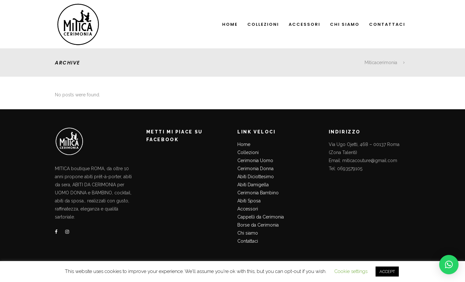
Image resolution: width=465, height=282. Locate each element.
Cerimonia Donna (255, 168)
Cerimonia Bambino (258, 192)
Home (243, 144)
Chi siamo (247, 233)
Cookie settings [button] (350, 271)
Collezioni (248, 152)
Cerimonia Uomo (255, 160)
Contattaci (247, 241)
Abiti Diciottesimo (255, 176)
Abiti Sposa (249, 200)
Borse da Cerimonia (258, 225)
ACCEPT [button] (387, 271)
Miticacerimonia (381, 62)
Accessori (247, 208)
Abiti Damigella (253, 184)
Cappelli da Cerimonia (260, 216)
